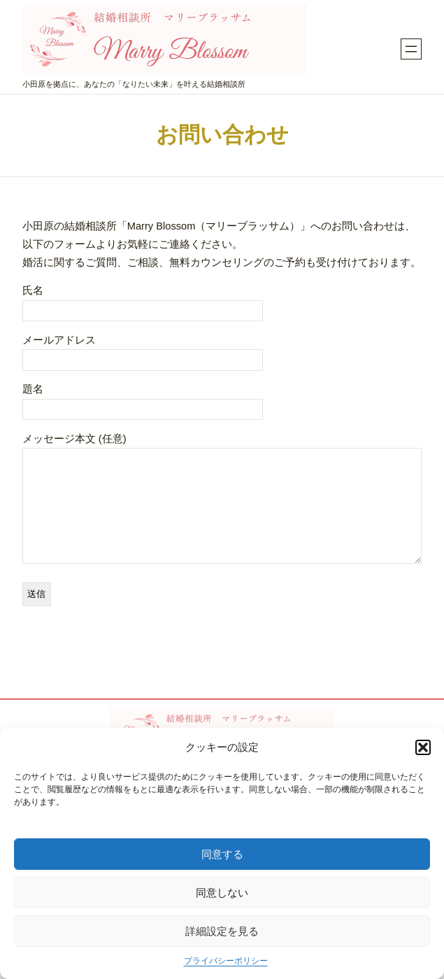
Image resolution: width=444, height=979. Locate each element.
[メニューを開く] (411, 48)
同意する (222, 854)
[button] (423, 747)
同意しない (222, 893)
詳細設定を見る (222, 931)
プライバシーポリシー (226, 961)
